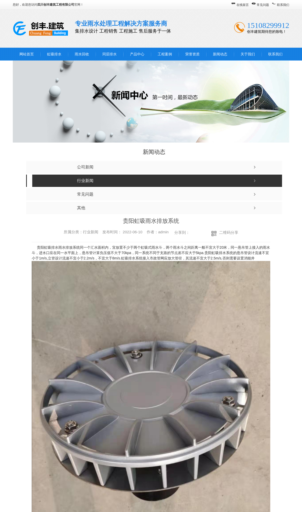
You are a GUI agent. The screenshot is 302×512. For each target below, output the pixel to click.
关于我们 (248, 54)
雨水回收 (82, 54)
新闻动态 (220, 54)
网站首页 (26, 54)
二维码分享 (228, 232)
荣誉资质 (192, 54)
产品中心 (137, 54)
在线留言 (242, 5)
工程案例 (165, 54)
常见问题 (263, 5)
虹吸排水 (54, 54)
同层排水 (109, 54)
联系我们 (283, 5)
